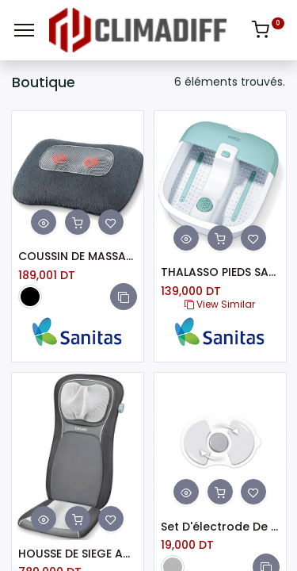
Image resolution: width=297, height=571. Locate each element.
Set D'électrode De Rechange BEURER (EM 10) (220, 527)
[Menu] (24, 30)
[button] (123, 296)
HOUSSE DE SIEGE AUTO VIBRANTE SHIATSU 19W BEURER (77, 553)
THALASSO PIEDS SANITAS (220, 272)
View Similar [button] (220, 304)
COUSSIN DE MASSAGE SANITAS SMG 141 (77, 256)
